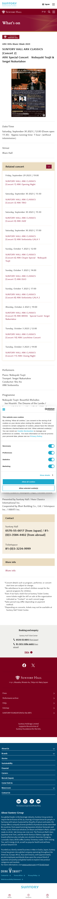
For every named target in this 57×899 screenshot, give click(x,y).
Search (49, 12)
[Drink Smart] (11, 870)
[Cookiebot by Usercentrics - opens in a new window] (44, 409)
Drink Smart (44, 865)
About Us (5, 749)
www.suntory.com (29, 865)
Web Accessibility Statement (11, 879)
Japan (47, 4)
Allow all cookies (28, 482)
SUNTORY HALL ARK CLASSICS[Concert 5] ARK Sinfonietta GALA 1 (22, 238)
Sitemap (6, 708)
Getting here (28, 897)
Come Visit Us (7, 783)
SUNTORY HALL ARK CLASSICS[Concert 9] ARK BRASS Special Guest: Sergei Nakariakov (27, 315)
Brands (4, 754)
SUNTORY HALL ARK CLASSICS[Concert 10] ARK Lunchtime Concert (23, 336)
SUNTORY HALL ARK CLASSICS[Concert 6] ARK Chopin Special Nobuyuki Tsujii (26, 257)
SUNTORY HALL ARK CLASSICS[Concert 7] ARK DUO (20, 277)
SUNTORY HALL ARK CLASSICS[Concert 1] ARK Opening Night (20, 183)
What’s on (11, 23)
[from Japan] (27, 640)
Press (5, 693)
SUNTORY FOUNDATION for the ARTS (17, 713)
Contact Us (6, 793)
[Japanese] (43, 12)
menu (54, 12)
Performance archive (10, 698)
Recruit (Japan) (17, 777)
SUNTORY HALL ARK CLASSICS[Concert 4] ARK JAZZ (20, 219)
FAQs (47, 897)
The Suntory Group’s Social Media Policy (28, 806)
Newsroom (6, 788)
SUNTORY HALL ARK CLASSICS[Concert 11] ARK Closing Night (20, 354)
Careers (5, 773)
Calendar (9, 897)
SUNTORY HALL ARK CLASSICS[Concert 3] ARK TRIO (20, 201)
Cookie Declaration (25, 431)
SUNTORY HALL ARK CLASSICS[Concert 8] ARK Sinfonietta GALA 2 (22, 296)
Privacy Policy (36, 436)
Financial (5, 768)
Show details (45, 475)
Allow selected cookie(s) (28, 488)
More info (10, 570)
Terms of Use (18, 875)
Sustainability (7, 763)
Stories (4, 758)
